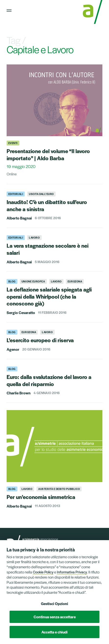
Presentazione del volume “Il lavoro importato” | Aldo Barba (48, 154)
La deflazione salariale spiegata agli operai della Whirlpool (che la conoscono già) (49, 296)
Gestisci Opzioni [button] (54, 603)
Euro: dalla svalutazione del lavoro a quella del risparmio (49, 380)
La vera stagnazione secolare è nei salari (47, 249)
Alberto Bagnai (19, 218)
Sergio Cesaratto (21, 312)
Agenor (13, 349)
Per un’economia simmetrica (41, 496)
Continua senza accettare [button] (55, 616)
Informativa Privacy (72, 571)
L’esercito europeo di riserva (40, 340)
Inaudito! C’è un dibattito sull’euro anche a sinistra (47, 205)
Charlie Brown (19, 392)
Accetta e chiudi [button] (54, 631)
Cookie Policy (43, 571)
